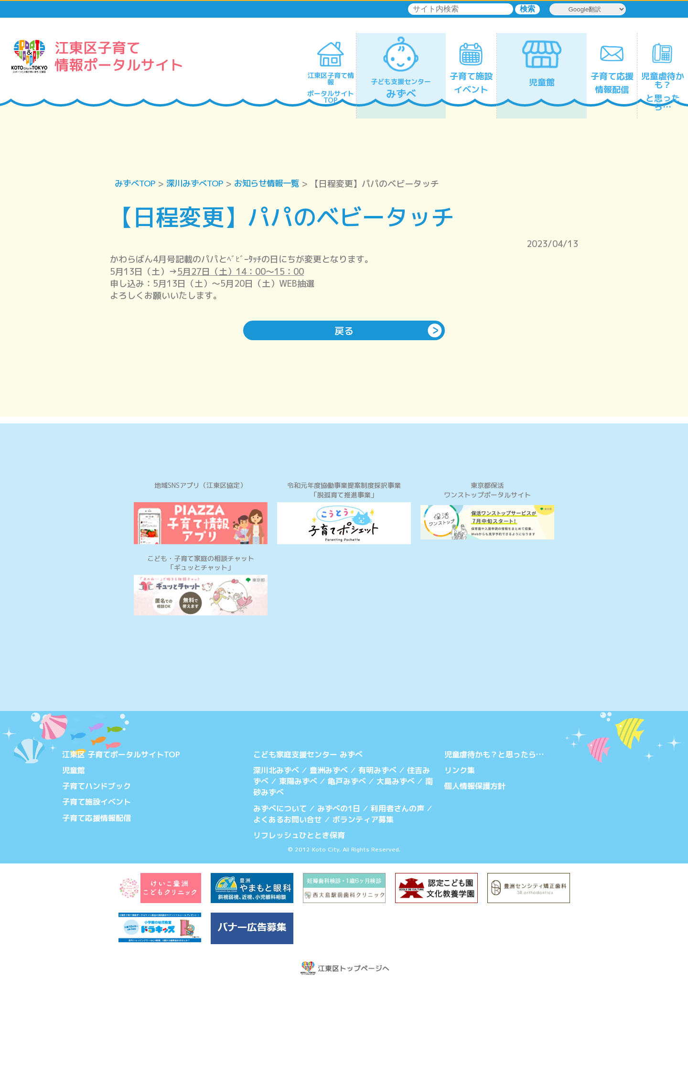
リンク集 (459, 851)
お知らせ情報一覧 (275, 184)
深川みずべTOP (199, 184)
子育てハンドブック (96, 866)
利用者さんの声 (397, 888)
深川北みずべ (276, 851)
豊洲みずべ (329, 851)
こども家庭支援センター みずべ (308, 835)
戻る (344, 331)
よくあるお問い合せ (287, 898)
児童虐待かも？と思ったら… (494, 835)
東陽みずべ (298, 861)
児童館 (73, 851)
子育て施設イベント (96, 882)
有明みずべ (377, 851)
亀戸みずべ (347, 861)
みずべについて (280, 888)
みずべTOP (136, 184)
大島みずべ (395, 861)
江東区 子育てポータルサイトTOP (121, 835)
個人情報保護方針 (474, 866)
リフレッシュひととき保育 (299, 914)
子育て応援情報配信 (96, 897)
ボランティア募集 (363, 898)
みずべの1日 (338, 888)
